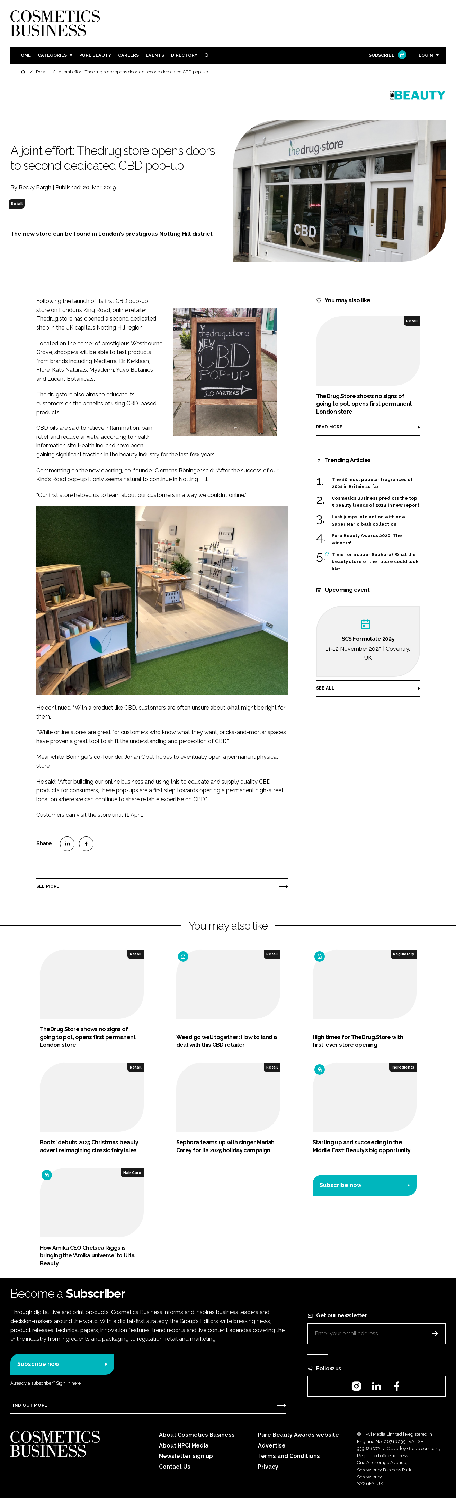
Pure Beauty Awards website (298, 1435)
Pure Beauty (95, 55)
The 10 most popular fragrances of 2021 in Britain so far (372, 483)
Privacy (268, 1466)
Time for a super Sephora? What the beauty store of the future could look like (375, 561)
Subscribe (387, 55)
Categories (52, 55)
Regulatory (403, 954)
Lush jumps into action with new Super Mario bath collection (368, 521)
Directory (184, 55)
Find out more (28, 1405)
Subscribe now (340, 1185)
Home (24, 55)
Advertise (272, 1445)
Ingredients (403, 1067)
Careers (128, 55)
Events (155, 55)
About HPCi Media (183, 1445)
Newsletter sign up (186, 1456)
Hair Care (132, 1173)
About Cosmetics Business (197, 1435)
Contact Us (174, 1466)
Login (426, 55)
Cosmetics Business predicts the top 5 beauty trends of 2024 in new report (375, 502)
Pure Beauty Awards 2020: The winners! (367, 539)
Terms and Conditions (289, 1456)
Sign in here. (69, 1383)
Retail (17, 204)
